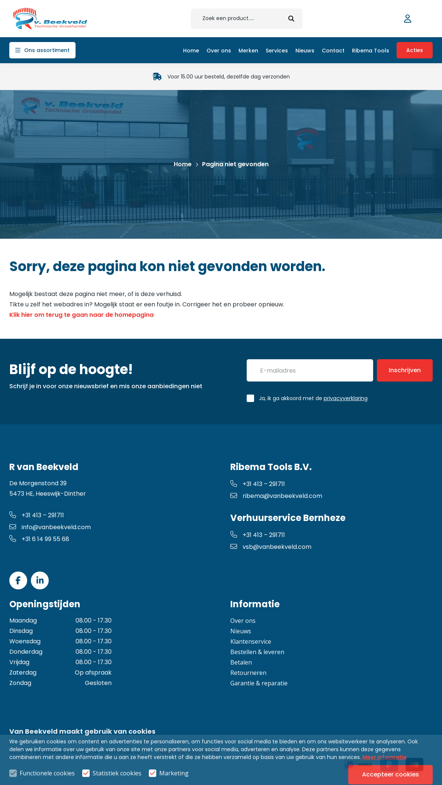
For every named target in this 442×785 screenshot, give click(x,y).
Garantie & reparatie (259, 683)
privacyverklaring (346, 398)
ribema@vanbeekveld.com (276, 496)
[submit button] (291, 19)
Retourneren (248, 673)
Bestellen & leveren (257, 652)
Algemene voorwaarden (190, 752)
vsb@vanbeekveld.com (270, 547)
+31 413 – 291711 (36, 515)
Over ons (243, 621)
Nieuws (240, 631)
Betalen (241, 662)
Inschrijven (405, 370)
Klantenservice (250, 641)
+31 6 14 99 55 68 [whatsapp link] (39, 539)
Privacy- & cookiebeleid (271, 752)
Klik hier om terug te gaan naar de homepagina (81, 315)
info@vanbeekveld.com (50, 527)
